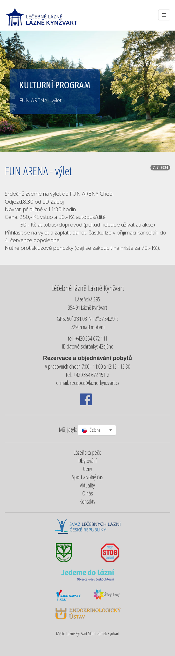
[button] (97, 430)
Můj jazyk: (68, 429)
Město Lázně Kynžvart (71, 634)
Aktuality (87, 485)
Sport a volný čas (87, 477)
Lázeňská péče (87, 452)
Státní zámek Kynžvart (103, 634)
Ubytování (87, 461)
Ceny (87, 468)
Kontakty (87, 501)
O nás (87, 493)
